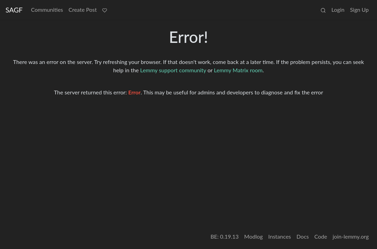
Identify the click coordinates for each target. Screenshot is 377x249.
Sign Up (359, 9)
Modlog (253, 236)
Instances (279, 236)
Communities (47, 9)
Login (338, 9)
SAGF (14, 10)
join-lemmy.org (351, 236)
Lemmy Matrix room (238, 70)
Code (321, 236)
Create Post (83, 9)
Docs (303, 236)
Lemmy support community (173, 70)
